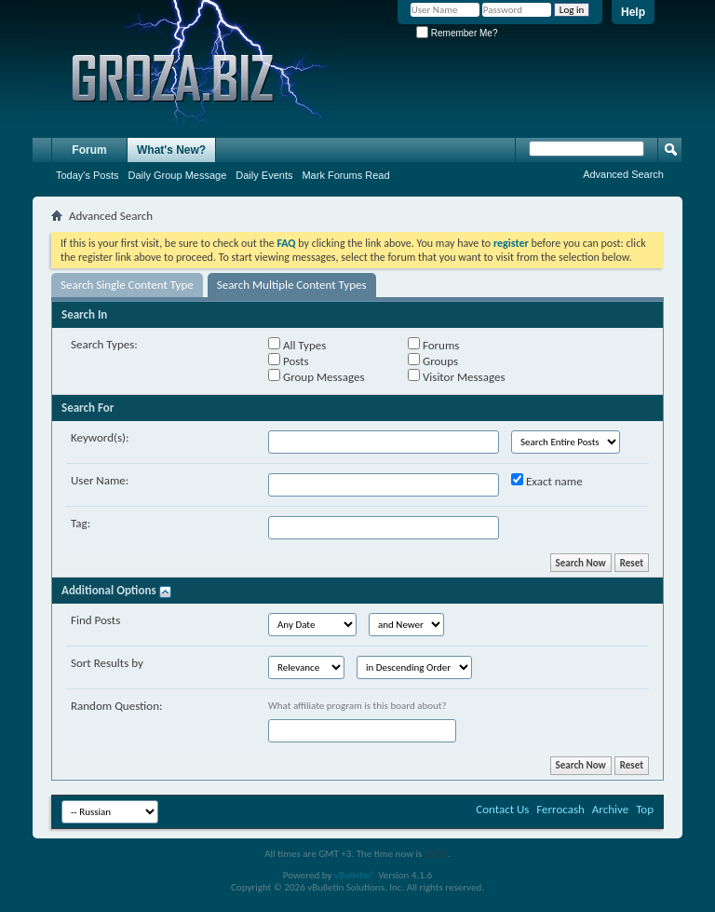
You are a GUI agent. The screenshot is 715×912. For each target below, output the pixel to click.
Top (645, 809)
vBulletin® (355, 875)
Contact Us (502, 809)
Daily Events (264, 175)
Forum (89, 150)
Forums (433, 344)
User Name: (99, 480)
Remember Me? (456, 33)
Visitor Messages (456, 376)
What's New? (171, 150)
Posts (288, 360)
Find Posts (95, 620)
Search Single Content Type (127, 285)
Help (633, 12)
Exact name (547, 480)
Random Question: (117, 706)
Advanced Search (623, 174)
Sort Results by (107, 663)
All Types (297, 344)
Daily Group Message (177, 175)
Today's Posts (87, 175)
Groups (433, 360)
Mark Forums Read (345, 175)
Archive (610, 809)
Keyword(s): (100, 437)
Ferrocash (560, 809)
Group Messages (316, 376)
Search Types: (104, 344)
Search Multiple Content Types (292, 285)
